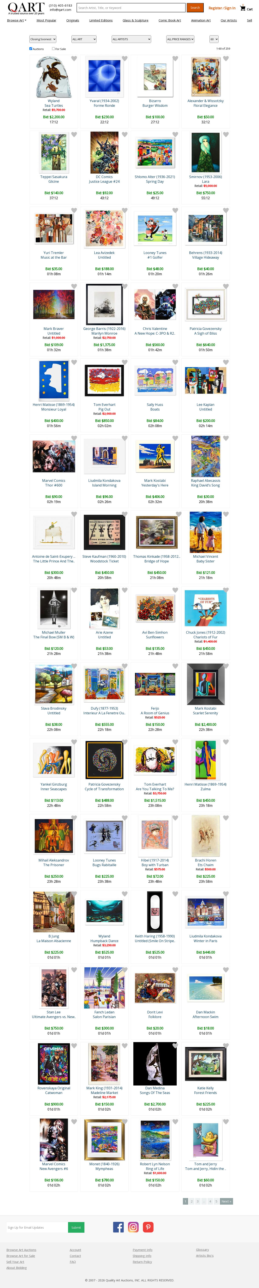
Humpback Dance (104, 941)
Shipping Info (142, 1256)
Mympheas (104, 1168)
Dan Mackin (205, 1012)
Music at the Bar (54, 257)
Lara (205, 181)
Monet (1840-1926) (104, 1164)
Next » (226, 1201)
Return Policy (142, 1261)
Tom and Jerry (205, 1164)
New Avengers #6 (54, 1168)
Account (75, 1250)
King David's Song (205, 485)
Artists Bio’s (205, 1255)
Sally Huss (155, 404)
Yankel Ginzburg (54, 784)
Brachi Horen (205, 860)
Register (215, 8)
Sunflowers (155, 637)
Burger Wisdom (155, 105)
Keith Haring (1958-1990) (155, 936)
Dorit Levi (155, 1012)
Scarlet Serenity (205, 713)
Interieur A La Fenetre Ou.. (104, 713)
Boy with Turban (155, 865)
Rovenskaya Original (53, 1088)
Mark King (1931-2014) (104, 1088)
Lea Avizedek (104, 252)
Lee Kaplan (205, 404)
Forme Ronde (104, 105)
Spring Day (155, 181)
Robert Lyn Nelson (155, 1164)
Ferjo (155, 708)
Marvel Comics (53, 480)
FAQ (73, 1261)
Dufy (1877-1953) (104, 708)
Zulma (206, 789)
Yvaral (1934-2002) (104, 100)
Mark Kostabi (155, 480)
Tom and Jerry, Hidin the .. (205, 1168)
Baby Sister (205, 561)
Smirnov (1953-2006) (205, 176)
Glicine (53, 181)
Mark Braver (54, 328)
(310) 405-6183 (60, 5)
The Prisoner (53, 865)
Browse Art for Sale (20, 1256)
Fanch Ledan (104, 1012)
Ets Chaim (205, 865)
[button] (16, 20)
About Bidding (16, 1267)
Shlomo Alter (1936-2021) (155, 176)
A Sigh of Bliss (205, 333)
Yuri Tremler (54, 252)
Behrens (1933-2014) (205, 252)
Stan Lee (54, 1012)
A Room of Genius (155, 713)
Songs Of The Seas (155, 1092)
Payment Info (142, 1250)
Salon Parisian (104, 1016)
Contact (75, 1256)
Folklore (154, 1016)
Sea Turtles (54, 105)
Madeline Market (104, 1092)
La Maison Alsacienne (54, 941)
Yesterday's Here (154, 485)
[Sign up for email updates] (37, 1227)
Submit (76, 1227)
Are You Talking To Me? (155, 789)
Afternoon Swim (205, 1016)
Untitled (104, 257)
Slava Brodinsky (53, 708)
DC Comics (104, 176)
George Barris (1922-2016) (104, 328)
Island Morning (104, 485)
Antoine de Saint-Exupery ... (53, 556)
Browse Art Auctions (21, 1250)
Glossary (202, 1249)
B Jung (53, 936)
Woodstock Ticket (104, 561)
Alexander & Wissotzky (206, 100)
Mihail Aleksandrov (53, 860)
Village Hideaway (205, 257)
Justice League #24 (104, 181)
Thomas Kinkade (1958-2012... (156, 556)
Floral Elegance (206, 105)
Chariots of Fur (206, 637)
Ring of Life (155, 1168)
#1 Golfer (155, 257)
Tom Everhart (104, 404)
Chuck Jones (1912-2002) (205, 632)
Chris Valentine (155, 328)
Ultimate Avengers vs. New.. (54, 1016)
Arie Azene (104, 632)
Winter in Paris (205, 941)
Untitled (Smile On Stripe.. (155, 941)
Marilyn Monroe (104, 333)
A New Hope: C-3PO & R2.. (155, 333)
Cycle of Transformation (104, 789)
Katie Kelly (205, 1088)
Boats (155, 409)
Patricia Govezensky (206, 328)
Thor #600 (53, 485)
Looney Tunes (155, 252)
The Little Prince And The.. (54, 561)
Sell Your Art (15, 1261)
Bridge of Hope (156, 561)
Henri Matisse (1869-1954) (54, 404)
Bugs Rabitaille (104, 865)
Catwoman (53, 1092)
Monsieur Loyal (53, 409)
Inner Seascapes (54, 789)
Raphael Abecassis (205, 480)
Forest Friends (205, 1092)
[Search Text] (131, 7)
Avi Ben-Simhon (155, 632)
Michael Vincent (205, 556)
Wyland (54, 100)
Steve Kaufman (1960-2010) (104, 556)
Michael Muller (53, 632)
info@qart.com (60, 9)
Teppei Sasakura (53, 176)
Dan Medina (155, 1088)
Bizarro (155, 100)
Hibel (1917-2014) (155, 860)
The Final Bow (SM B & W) (53, 637)
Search (195, 8)
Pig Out (104, 409)
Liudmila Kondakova (104, 480)
